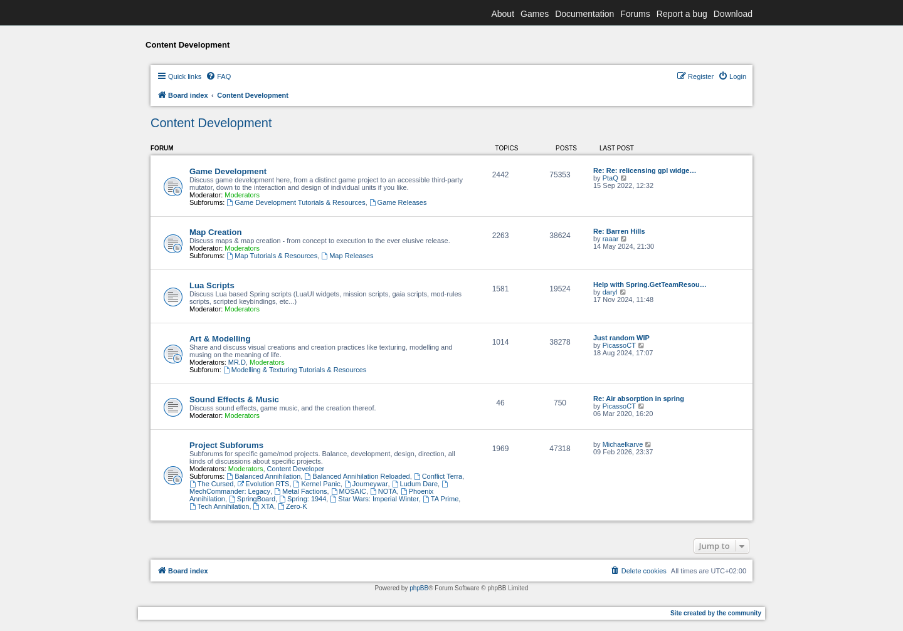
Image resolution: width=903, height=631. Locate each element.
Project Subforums (226, 445)
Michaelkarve (623, 444)
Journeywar (366, 484)
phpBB (418, 588)
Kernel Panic (317, 484)
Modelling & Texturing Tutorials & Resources (294, 369)
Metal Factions (300, 491)
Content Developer (296, 468)
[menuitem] (218, 76)
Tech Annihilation (219, 506)
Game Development (228, 171)
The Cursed (211, 484)
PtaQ (610, 178)
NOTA (383, 491)
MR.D (237, 362)
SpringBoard (252, 499)
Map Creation (215, 232)
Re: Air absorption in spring (638, 398)
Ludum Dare (415, 484)
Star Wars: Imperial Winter (374, 499)
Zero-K (292, 506)
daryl (610, 292)
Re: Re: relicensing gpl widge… (644, 170)
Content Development (211, 123)
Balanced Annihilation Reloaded (356, 476)
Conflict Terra (438, 476)
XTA (263, 506)
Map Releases (347, 255)
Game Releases (398, 202)
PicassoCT (619, 345)
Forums (635, 14)
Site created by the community (715, 613)
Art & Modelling (219, 338)
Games (534, 14)
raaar (611, 238)
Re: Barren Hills (619, 231)
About (502, 14)
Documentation (584, 14)
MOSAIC (348, 491)
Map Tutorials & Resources (271, 255)
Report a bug (682, 14)
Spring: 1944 (302, 499)
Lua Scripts (212, 285)
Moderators (242, 195)
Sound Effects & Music (234, 399)
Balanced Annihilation (263, 476)
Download (733, 14)
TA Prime (440, 499)
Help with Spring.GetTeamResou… (650, 284)
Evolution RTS (263, 484)
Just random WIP (621, 338)
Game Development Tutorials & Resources (295, 202)
